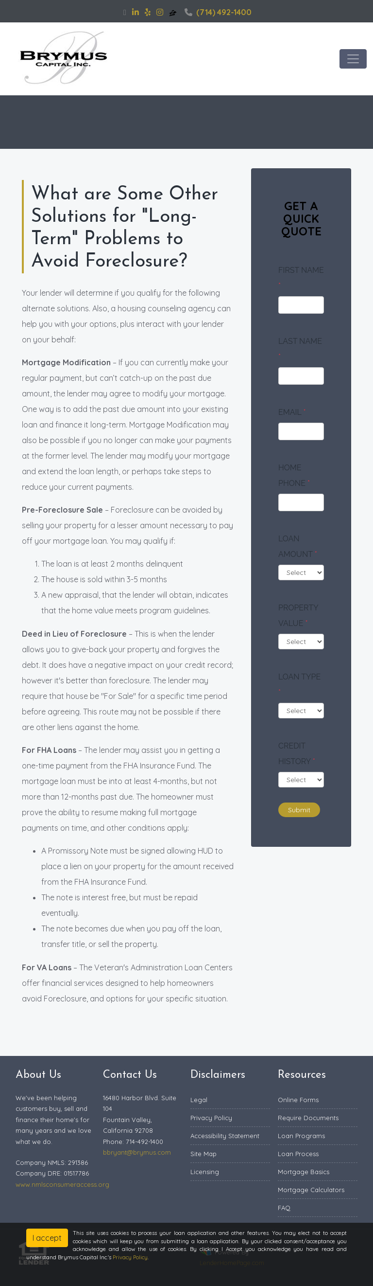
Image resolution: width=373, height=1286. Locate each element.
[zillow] (174, 12)
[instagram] (159, 12)
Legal (198, 1100)
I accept (47, 1238)
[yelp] (148, 12)
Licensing (204, 1172)
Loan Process (298, 1154)
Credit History (296, 753)
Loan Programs (301, 1136)
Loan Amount (297, 546)
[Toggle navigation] (353, 59)
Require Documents (308, 1118)
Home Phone (294, 475)
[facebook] (124, 12)
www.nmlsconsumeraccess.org (62, 1184)
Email (292, 412)
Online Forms (298, 1100)
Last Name (300, 349)
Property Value (298, 615)
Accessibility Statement (224, 1136)
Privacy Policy (211, 1118)
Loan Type (299, 684)
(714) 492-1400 (218, 12)
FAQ (284, 1208)
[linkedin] (135, 12)
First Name (301, 278)
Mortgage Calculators (311, 1190)
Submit (299, 809)
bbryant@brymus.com (137, 1152)
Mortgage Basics (303, 1172)
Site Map (203, 1154)
